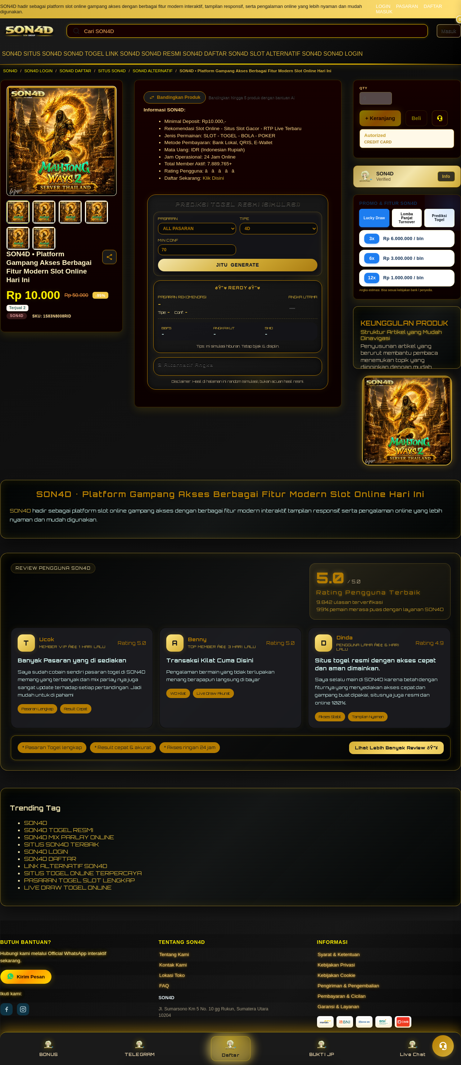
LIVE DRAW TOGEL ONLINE (68, 887)
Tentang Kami (174, 954)
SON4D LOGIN (343, 54)
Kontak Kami (173, 965)
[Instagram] (23, 1009)
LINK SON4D (122, 54)
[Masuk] (449, 31)
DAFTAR (433, 6)
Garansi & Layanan (339, 1006)
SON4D (12, 54)
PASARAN (407, 6)
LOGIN (383, 6)
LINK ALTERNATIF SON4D (65, 865)
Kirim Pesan (26, 977)
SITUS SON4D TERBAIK (61, 844)
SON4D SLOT (246, 54)
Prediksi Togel (439, 218)
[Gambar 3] (70, 212)
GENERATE (237, 265)
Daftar (230, 1048)
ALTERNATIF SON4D (294, 54)
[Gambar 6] (43, 238)
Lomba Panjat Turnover (407, 218)
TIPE (278, 225)
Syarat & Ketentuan (339, 954)
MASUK (384, 11)
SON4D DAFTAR (205, 54)
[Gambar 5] (18, 238)
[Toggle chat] (443, 1046)
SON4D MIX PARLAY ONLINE (69, 837)
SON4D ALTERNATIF (153, 71)
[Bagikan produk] (109, 257)
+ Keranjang (380, 118)
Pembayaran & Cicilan (342, 996)
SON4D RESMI (161, 54)
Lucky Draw (374, 218)
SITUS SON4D (42, 54)
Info (446, 176)
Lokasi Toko (172, 975)
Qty (363, 88)
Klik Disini (213, 178)
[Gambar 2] (43, 212)
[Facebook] (6, 1009)
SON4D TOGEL (83, 54)
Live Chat (412, 1048)
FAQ (164, 985)
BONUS (48, 1048)
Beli (416, 118)
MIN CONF (197, 246)
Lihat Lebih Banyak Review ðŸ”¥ (396, 747)
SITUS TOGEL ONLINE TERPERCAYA (83, 873)
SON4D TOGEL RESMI (58, 830)
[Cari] (76, 31)
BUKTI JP (321, 1048)
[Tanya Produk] (440, 118)
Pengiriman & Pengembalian (348, 985)
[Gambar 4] (96, 212)
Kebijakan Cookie (337, 975)
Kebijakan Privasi (336, 965)
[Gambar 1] (18, 212)
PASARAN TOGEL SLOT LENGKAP (79, 880)
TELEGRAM (140, 1048)
